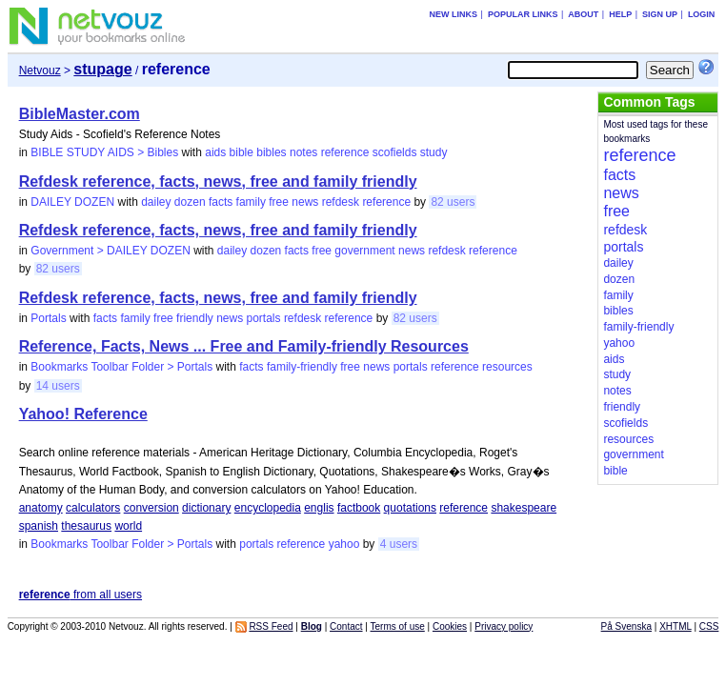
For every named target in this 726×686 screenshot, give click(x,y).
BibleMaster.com (79, 114)
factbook (358, 507)
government (364, 250)
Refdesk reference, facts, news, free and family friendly (218, 181)
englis (318, 507)
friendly (194, 318)
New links (454, 14)
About (583, 14)
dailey (156, 202)
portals (264, 318)
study (434, 152)
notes (303, 152)
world (128, 526)
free (279, 202)
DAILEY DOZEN (72, 202)
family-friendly (302, 366)
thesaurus (86, 526)
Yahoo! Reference (83, 414)
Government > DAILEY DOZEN (110, 250)
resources (507, 366)
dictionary (206, 507)
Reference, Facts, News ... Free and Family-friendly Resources (244, 346)
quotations (410, 507)
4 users (398, 544)
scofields (395, 152)
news (305, 202)
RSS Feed (270, 626)
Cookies (450, 626)
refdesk (340, 202)
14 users (58, 386)
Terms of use (398, 626)
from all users (80, 594)
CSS (709, 626)
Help (620, 14)
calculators (93, 507)
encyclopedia (267, 507)
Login (702, 14)
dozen (190, 202)
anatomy (41, 507)
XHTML (675, 626)
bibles (271, 152)
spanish (38, 526)
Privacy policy (503, 626)
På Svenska (626, 626)
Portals (48, 318)
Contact (346, 626)
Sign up (659, 14)
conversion (151, 507)
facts (220, 202)
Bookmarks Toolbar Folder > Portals (121, 366)
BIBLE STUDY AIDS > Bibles (104, 152)
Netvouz (40, 70)
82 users (452, 202)
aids (215, 152)
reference (345, 152)
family (251, 202)
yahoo (344, 544)
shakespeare (523, 507)
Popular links (523, 14)
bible (241, 152)
